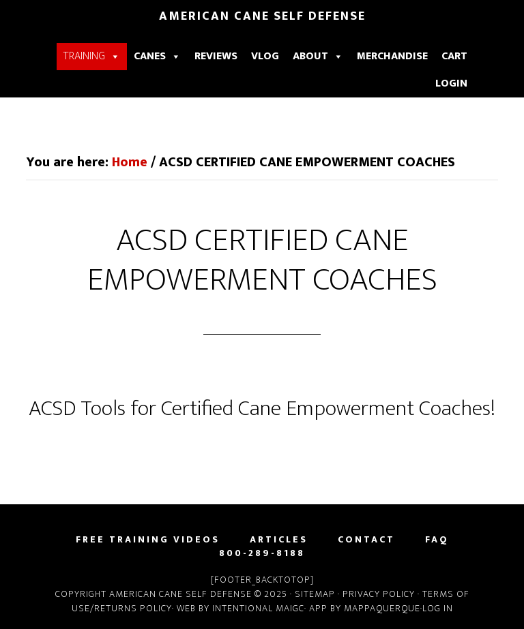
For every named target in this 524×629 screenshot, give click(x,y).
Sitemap (316, 594)
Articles (279, 539)
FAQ (437, 539)
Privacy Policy (379, 594)
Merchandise (392, 56)
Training (91, 56)
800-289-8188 (262, 553)
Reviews (215, 56)
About (318, 56)
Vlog (265, 56)
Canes (157, 56)
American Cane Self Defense (262, 16)
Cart (454, 56)
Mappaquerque (382, 608)
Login (451, 83)
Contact (366, 539)
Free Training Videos (148, 539)
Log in (437, 608)
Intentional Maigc (258, 608)
